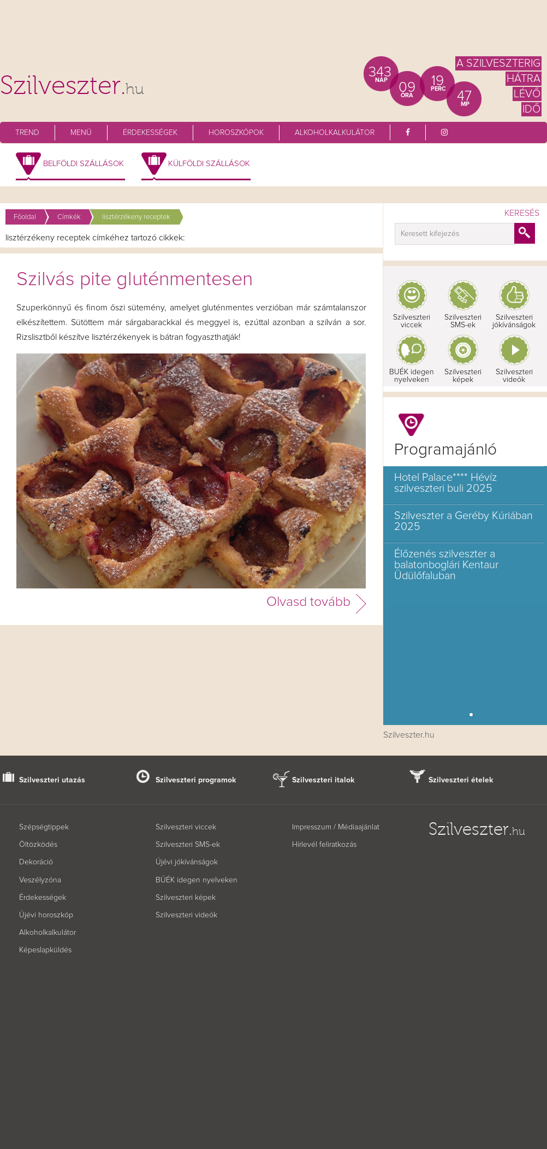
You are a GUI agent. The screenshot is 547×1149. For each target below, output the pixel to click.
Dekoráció (36, 862)
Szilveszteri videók (514, 376)
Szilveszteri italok (323, 780)
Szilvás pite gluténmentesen (134, 280)
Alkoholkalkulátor (334, 133)
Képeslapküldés (45, 950)
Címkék (69, 217)
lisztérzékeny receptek (136, 217)
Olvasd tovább (308, 602)
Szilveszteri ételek (461, 780)
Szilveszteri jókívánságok (514, 321)
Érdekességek (150, 133)
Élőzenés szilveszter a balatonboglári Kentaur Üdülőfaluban (446, 565)
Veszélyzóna (40, 880)
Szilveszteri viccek (411, 321)
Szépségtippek (44, 827)
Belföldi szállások (83, 164)
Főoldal (25, 217)
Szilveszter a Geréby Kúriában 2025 (463, 521)
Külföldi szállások (209, 164)
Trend (27, 133)
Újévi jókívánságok (187, 862)
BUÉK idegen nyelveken (411, 376)
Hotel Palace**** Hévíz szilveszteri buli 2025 (445, 483)
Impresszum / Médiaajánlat (335, 827)
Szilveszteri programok (196, 780)
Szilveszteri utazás (52, 780)
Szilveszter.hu (409, 734)
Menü (81, 133)
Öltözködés (38, 845)
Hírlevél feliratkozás (324, 845)
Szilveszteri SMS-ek (462, 321)
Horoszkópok (236, 133)
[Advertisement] (273, 32)
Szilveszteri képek (462, 376)
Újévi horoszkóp (46, 915)
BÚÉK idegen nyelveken (196, 880)
